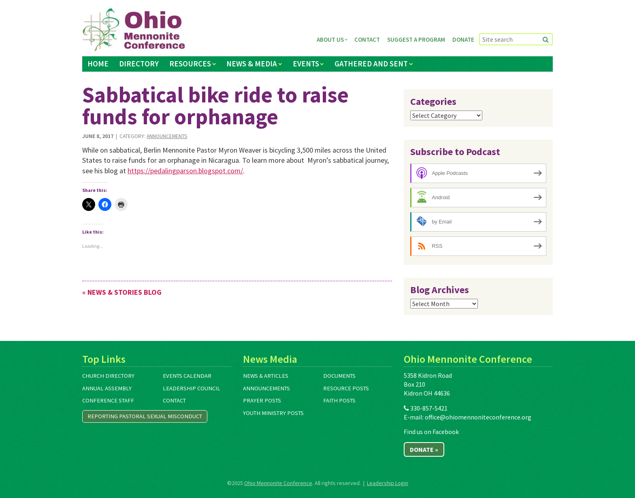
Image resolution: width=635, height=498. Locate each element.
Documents (339, 375)
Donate (463, 39)
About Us (330, 39)
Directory (139, 63)
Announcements (167, 136)
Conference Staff (108, 400)
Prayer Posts (262, 400)
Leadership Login (387, 483)
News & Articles (265, 375)
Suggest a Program (416, 39)
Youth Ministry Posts (273, 413)
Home (98, 63)
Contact (367, 39)
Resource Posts (346, 388)
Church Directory (108, 375)
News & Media (251, 63)
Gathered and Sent (371, 63)
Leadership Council (191, 388)
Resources (190, 63)
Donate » (424, 449)
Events (306, 63)
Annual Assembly (107, 388)
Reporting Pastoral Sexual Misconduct (144, 416)
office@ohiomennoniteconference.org (478, 417)
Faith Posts (339, 400)
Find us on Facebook (431, 432)
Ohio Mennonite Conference (278, 483)
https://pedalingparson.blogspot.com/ (185, 170)
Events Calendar (187, 375)
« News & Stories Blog (122, 292)
